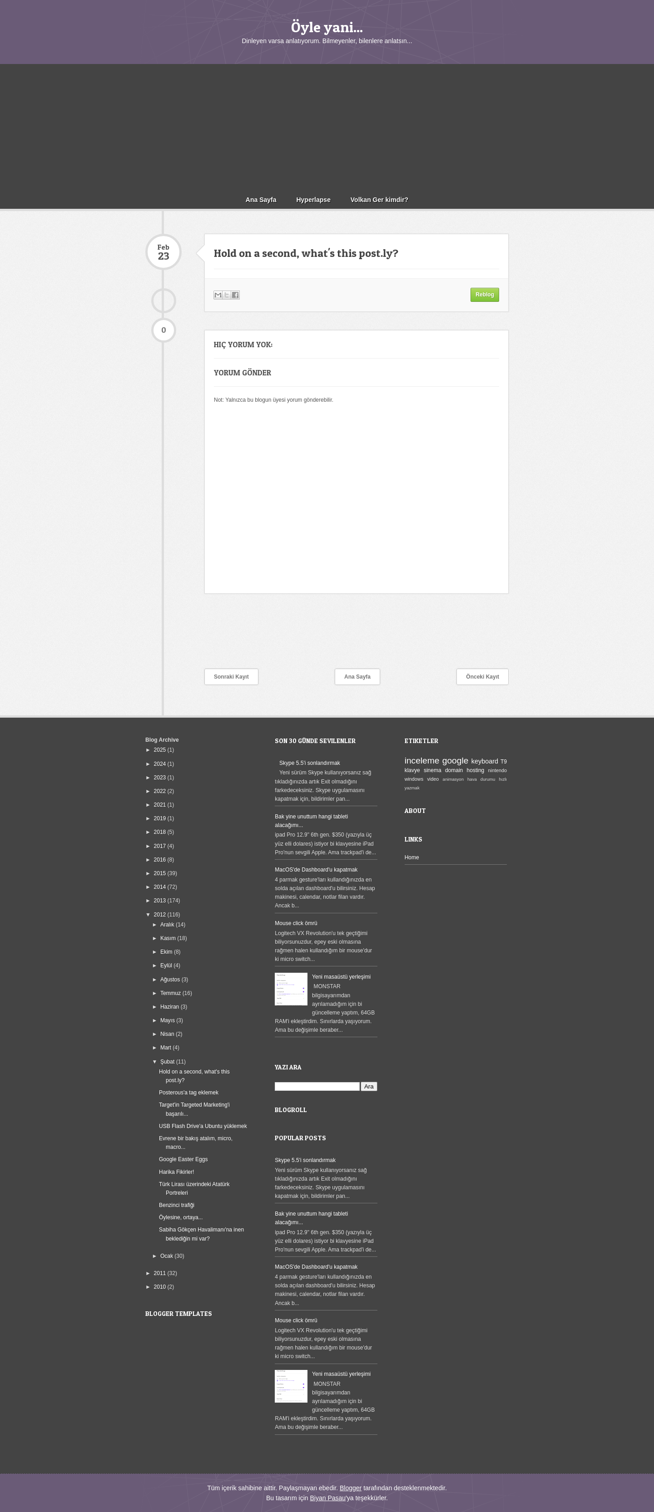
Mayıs (168, 1020)
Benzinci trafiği (176, 1205)
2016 (161, 860)
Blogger (351, 1488)
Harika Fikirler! (176, 1172)
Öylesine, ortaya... (181, 1217)
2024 (161, 764)
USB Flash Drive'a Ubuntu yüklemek (203, 1126)
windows (414, 779)
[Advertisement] (327, 127)
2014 (161, 887)
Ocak (167, 1256)
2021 (161, 805)
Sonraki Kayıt (231, 677)
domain (454, 770)
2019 (161, 818)
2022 (161, 791)
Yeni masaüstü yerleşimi (341, 977)
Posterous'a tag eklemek (188, 1092)
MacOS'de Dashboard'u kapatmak (316, 870)
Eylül (166, 965)
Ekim (167, 952)
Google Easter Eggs (183, 1159)
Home (412, 857)
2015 (161, 873)
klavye (412, 770)
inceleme (422, 760)
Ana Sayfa (261, 199)
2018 (161, 832)
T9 (503, 761)
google (455, 760)
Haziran (170, 1007)
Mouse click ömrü (296, 923)
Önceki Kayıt (482, 677)
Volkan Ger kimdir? (379, 199)
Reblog (485, 294)
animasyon (453, 779)
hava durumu (481, 779)
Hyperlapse (313, 199)
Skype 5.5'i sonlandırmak (309, 763)
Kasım (168, 938)
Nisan (168, 1034)
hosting (476, 770)
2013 (161, 900)
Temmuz (171, 993)
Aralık (168, 924)
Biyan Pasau (328, 1498)
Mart (166, 1047)
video (433, 779)
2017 (161, 846)
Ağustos (171, 979)
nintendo (497, 770)
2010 (161, 1287)
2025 (161, 750)
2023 (161, 777)
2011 (161, 1273)
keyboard (484, 761)
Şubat (168, 1062)
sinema (432, 770)
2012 (161, 914)
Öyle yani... (327, 27)
